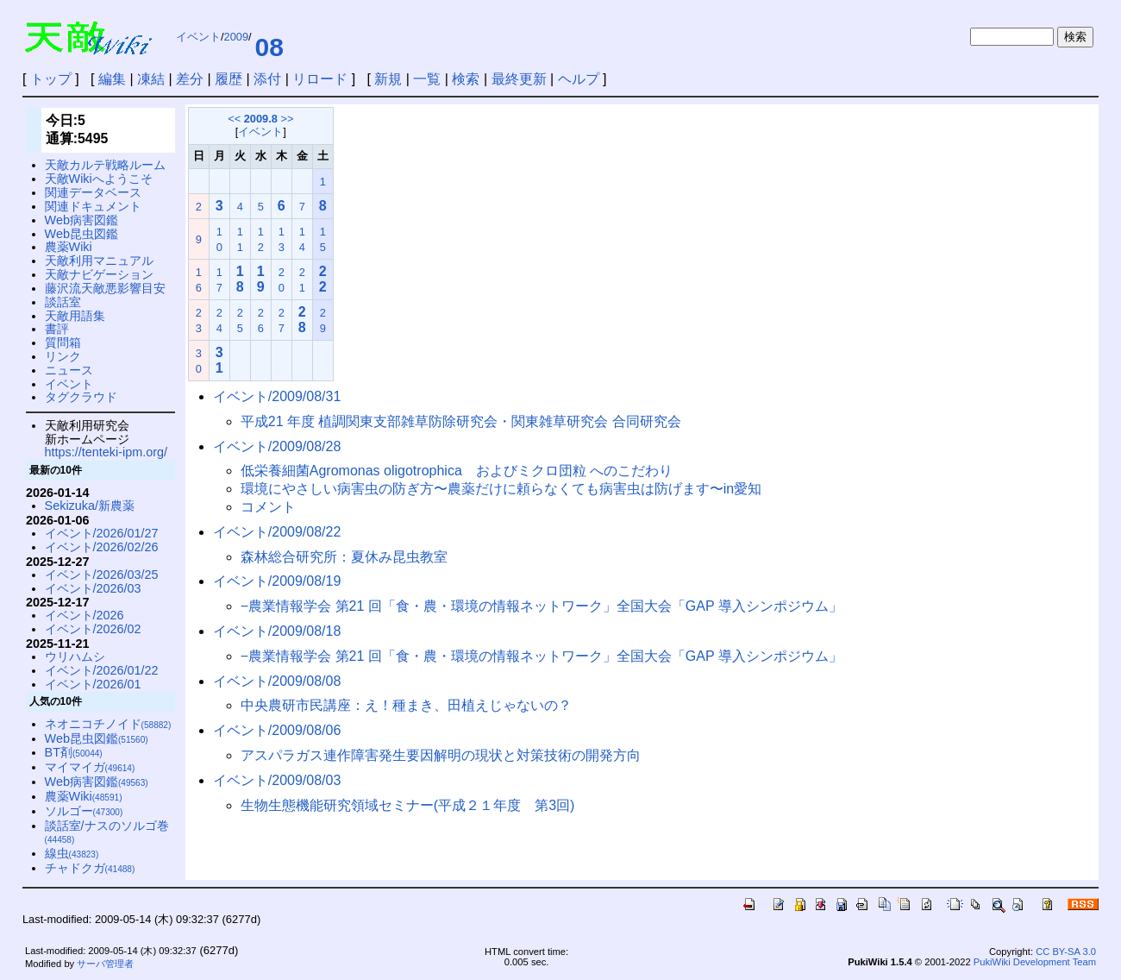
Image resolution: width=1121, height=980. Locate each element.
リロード (320, 79)
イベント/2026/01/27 (102, 533)
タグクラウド (81, 397)
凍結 (151, 79)
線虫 (72, 853)
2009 (236, 36)
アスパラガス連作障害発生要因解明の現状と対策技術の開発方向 (441, 755)
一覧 (427, 79)
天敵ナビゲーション (99, 274)
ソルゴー (84, 811)
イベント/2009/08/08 (277, 681)
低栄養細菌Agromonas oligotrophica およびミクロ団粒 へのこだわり (457, 470)
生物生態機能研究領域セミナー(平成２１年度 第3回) (408, 805)
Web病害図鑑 (81, 220)
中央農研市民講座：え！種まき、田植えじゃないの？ (406, 705)
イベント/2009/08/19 (277, 581)
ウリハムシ (75, 656)
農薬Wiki (68, 247)
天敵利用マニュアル (99, 260)
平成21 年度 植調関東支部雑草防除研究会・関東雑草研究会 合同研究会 (461, 421)
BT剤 (74, 752)
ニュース (69, 370)
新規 (388, 79)
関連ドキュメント (93, 206)
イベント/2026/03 (93, 588)
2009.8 (261, 118)
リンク (63, 356)
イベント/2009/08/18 (277, 631)
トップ (51, 79)
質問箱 (63, 342)
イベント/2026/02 (93, 629)
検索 (465, 79)
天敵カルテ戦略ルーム (105, 165)
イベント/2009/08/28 (277, 446)
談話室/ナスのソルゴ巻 (107, 832)
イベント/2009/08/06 (277, 730)
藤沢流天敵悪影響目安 (105, 288)
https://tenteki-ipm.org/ (106, 452)
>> (286, 118)
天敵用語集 (75, 316)
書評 (57, 329)
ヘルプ (578, 79)
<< (234, 118)
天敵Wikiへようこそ (99, 178)
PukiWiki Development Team (1035, 962)
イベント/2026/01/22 (102, 670)
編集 (112, 79)
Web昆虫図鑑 (81, 234)
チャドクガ (90, 868)
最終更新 (519, 79)
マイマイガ (90, 767)
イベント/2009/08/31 (277, 396)
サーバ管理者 (105, 963)
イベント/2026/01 (93, 684)
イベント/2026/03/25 (102, 574)
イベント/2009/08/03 (277, 780)
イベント (198, 36)
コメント (268, 506)
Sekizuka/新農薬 (90, 505)
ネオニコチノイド (108, 724)
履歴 (228, 79)
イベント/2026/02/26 (102, 547)
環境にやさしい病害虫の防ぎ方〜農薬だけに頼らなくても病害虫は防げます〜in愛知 (501, 488)
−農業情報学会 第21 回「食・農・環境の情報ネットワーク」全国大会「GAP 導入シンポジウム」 (541, 606)
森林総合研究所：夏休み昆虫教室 (344, 557)
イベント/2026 (84, 615)
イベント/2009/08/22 (277, 532)
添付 (267, 79)
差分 (190, 79)
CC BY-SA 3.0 (1066, 951)
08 (269, 47)
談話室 (63, 302)
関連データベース (93, 192)
